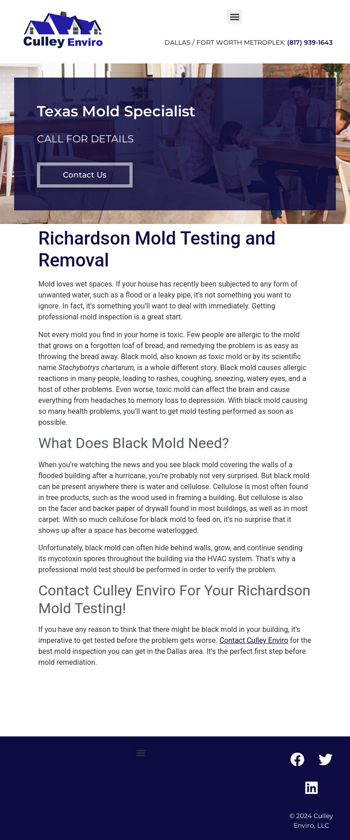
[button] (234, 16)
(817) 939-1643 (310, 42)
